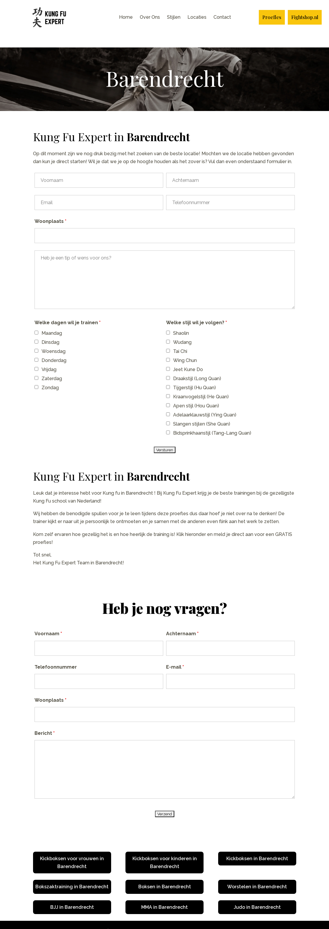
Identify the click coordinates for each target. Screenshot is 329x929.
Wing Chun (185, 347)
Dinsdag (50, 329)
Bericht (45, 720)
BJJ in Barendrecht (72, 894)
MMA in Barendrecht (164, 894)
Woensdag (54, 338)
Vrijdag (49, 356)
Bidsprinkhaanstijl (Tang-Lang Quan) (212, 420)
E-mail (175, 654)
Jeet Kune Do (188, 356)
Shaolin (181, 320)
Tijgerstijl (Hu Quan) (194, 375)
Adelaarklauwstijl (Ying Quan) (204, 402)
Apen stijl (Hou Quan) (196, 393)
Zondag (50, 375)
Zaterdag (52, 365)
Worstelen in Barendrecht (257, 874)
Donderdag (54, 347)
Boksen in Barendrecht (164, 874)
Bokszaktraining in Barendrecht (71, 874)
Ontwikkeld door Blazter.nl (138, 918)
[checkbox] (36, 320)
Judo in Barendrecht (257, 894)
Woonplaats (50, 208)
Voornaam (48, 621)
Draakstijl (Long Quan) (197, 365)
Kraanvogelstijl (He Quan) (201, 384)
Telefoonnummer (56, 654)
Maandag (52, 320)
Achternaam (182, 621)
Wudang (182, 329)
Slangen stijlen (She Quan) (201, 411)
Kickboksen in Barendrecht (257, 845)
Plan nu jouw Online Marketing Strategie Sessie (222, 918)
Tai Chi (180, 338)
